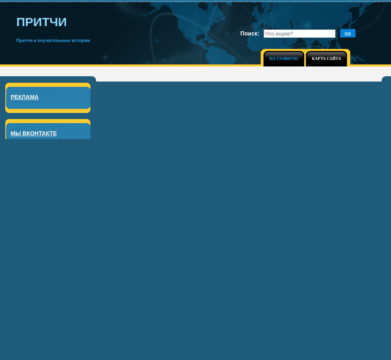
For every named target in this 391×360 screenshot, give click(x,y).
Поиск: (249, 33)
